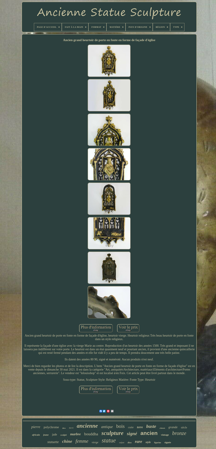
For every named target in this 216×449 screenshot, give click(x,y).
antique (107, 427)
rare (138, 441)
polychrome (51, 427)
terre (140, 427)
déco (63, 428)
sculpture (112, 433)
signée (167, 442)
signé (132, 433)
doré (71, 428)
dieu (129, 442)
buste (151, 426)
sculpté (63, 435)
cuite (131, 427)
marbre (75, 434)
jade (54, 434)
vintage (165, 434)
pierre (35, 427)
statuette (53, 442)
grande (173, 427)
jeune (46, 435)
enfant (121, 442)
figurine (157, 442)
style (148, 442)
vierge (95, 442)
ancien (148, 433)
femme (82, 441)
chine (67, 441)
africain (36, 435)
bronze (179, 433)
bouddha (91, 434)
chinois (162, 428)
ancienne (87, 426)
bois (120, 426)
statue (109, 440)
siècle (184, 427)
